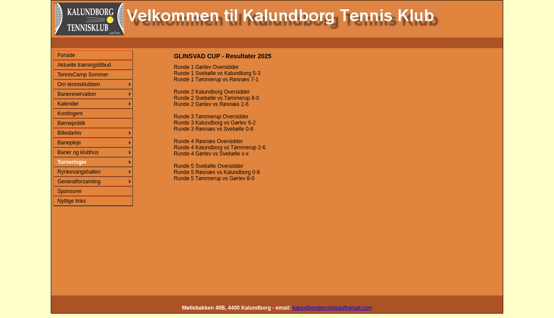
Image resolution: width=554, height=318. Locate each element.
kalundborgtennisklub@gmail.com (332, 308)
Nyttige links (71, 201)
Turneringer (72, 162)
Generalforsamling (79, 181)
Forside (66, 55)
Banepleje (69, 143)
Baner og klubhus (77, 152)
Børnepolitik (71, 123)
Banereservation (76, 94)
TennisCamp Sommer (82, 75)
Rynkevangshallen (79, 172)
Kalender (68, 104)
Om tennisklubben (78, 84)
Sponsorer (69, 191)
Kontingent (70, 113)
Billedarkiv (69, 133)
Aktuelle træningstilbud (84, 65)
